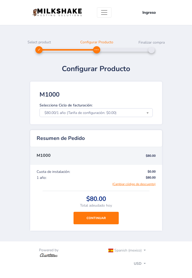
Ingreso (149, 12)
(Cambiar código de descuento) (134, 184)
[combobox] (96, 112)
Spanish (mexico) (125, 250)
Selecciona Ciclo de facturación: (65, 105)
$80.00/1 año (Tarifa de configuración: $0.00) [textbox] (80, 112)
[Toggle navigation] (104, 12)
